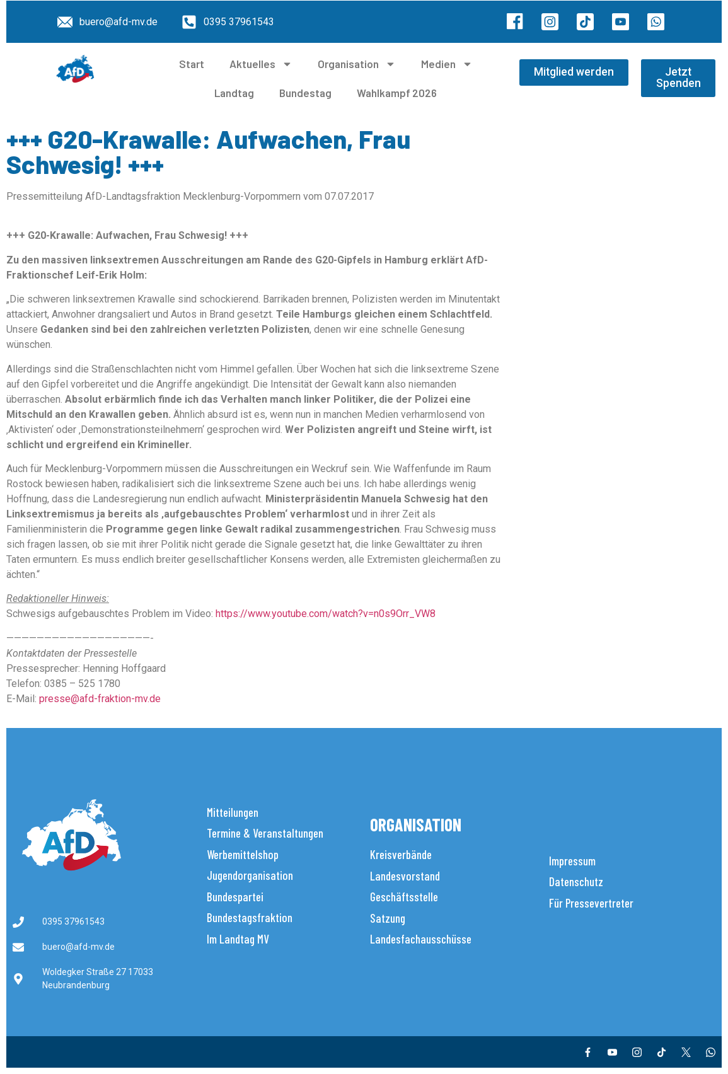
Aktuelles (260, 64)
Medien (447, 64)
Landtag (234, 92)
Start (191, 63)
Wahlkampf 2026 (397, 92)
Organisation (357, 64)
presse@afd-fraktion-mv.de (100, 699)
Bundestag (305, 92)
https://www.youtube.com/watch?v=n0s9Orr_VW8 (326, 614)
